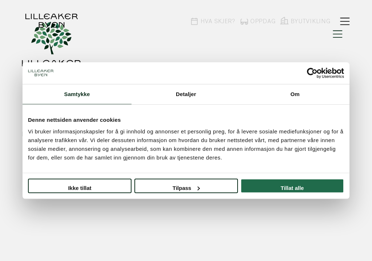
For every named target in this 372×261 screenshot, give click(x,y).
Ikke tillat (79, 188)
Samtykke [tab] (77, 94)
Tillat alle (292, 188)
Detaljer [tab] (186, 94)
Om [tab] (294, 94)
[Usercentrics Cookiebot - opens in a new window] (312, 73)
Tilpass (186, 188)
